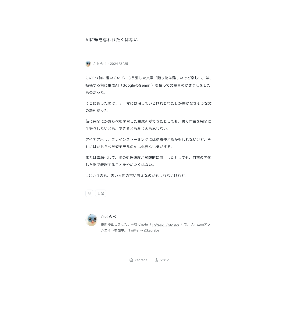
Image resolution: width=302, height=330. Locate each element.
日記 (100, 193)
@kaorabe (151, 230)
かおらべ (108, 217)
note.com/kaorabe (166, 224)
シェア (162, 260)
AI (89, 193)
